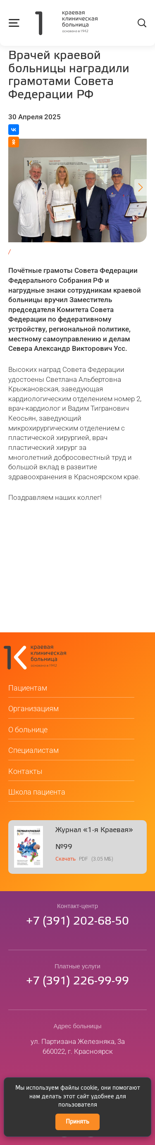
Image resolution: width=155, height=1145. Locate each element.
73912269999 (77, 983)
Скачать (65, 861)
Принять (77, 1122)
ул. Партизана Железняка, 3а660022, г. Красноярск (78, 1049)
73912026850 (77, 924)
